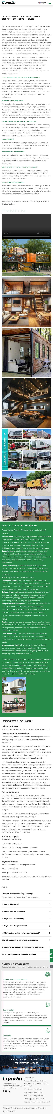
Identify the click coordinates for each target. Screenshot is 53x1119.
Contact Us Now (8, 204)
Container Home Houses (40, 37)
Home (4, 16)
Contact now (26, 1069)
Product (14, 16)
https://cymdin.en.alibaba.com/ (37, 1102)
